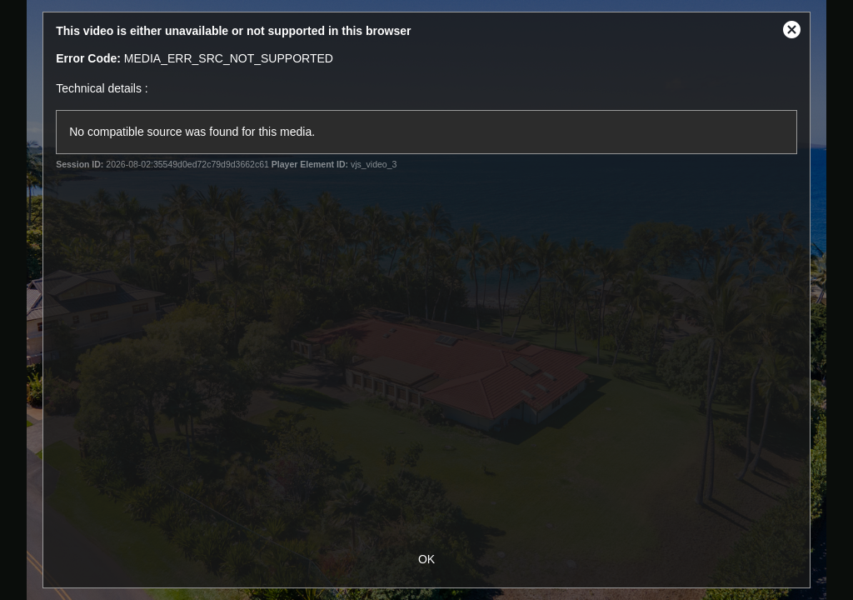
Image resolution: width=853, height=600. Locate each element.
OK (426, 559)
